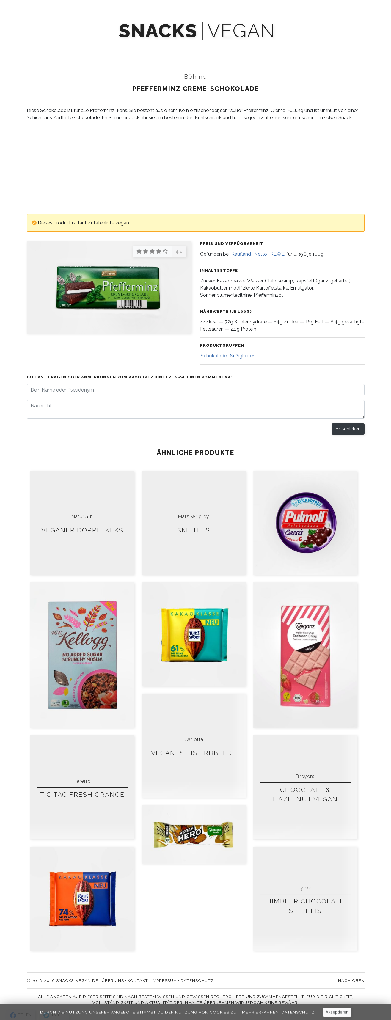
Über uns (252, 48)
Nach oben (351, 980)
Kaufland (241, 254)
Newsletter (185, 48)
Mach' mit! (143, 48)
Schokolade (214, 356)
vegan (241, 31)
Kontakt (288, 48)
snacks (158, 31)
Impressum (164, 980)
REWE (277, 254)
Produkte (105, 48)
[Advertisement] (196, 167)
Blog (220, 48)
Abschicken (348, 429)
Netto (260, 254)
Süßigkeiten (242, 356)
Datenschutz (197, 980)
